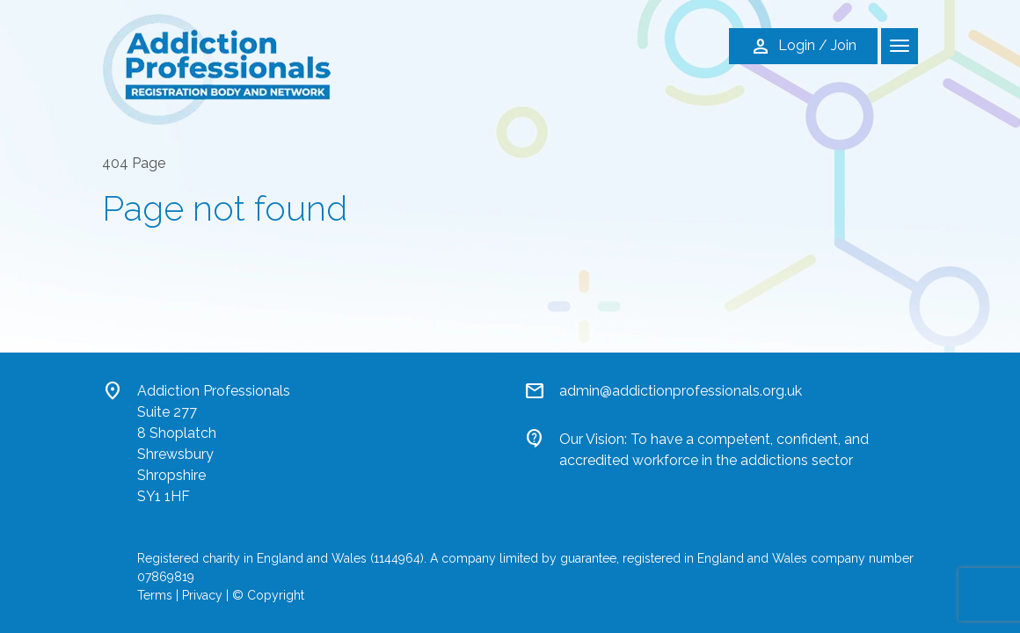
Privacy (202, 595)
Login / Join (803, 46)
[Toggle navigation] (899, 46)
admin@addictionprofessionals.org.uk (680, 390)
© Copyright (268, 595)
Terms (154, 595)
